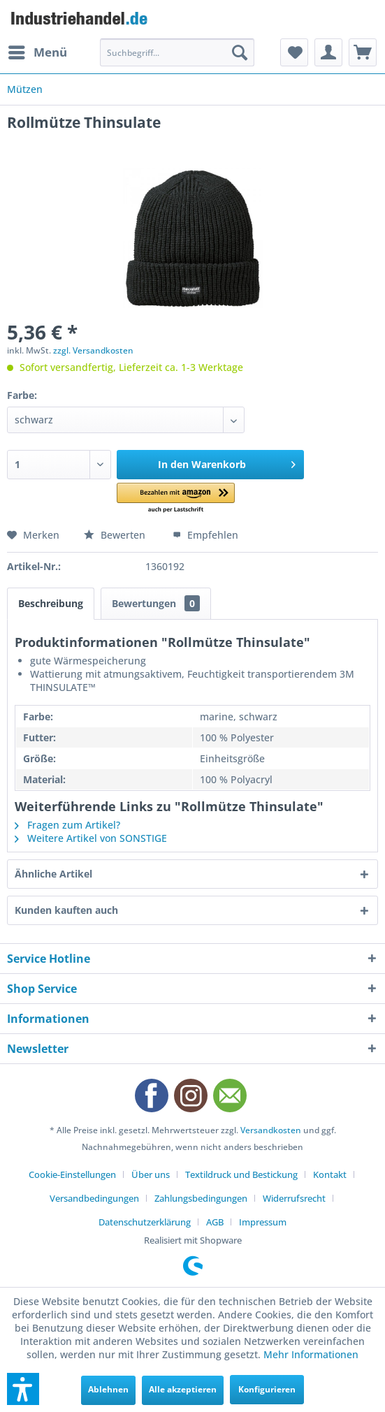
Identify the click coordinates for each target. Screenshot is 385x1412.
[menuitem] (37, 52)
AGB (215, 1222)
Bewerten (116, 534)
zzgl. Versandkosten (93, 350)
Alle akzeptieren (183, 1389)
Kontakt (330, 1174)
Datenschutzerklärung (145, 1222)
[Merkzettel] (294, 52)
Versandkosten (270, 1130)
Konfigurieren (267, 1389)
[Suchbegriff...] (177, 52)
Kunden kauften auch (66, 910)
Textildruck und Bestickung (241, 1174)
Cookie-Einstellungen (72, 1174)
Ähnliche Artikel (53, 873)
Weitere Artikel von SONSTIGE (91, 838)
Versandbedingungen (94, 1198)
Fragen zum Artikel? (67, 824)
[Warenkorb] (363, 52)
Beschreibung (50, 603)
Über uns (150, 1174)
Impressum (262, 1222)
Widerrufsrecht (294, 1198)
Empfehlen (205, 534)
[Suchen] (239, 52)
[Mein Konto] (328, 52)
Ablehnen (108, 1389)
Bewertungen (156, 603)
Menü (37, 50)
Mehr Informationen (310, 1354)
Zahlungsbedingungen (200, 1198)
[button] (176, 498)
